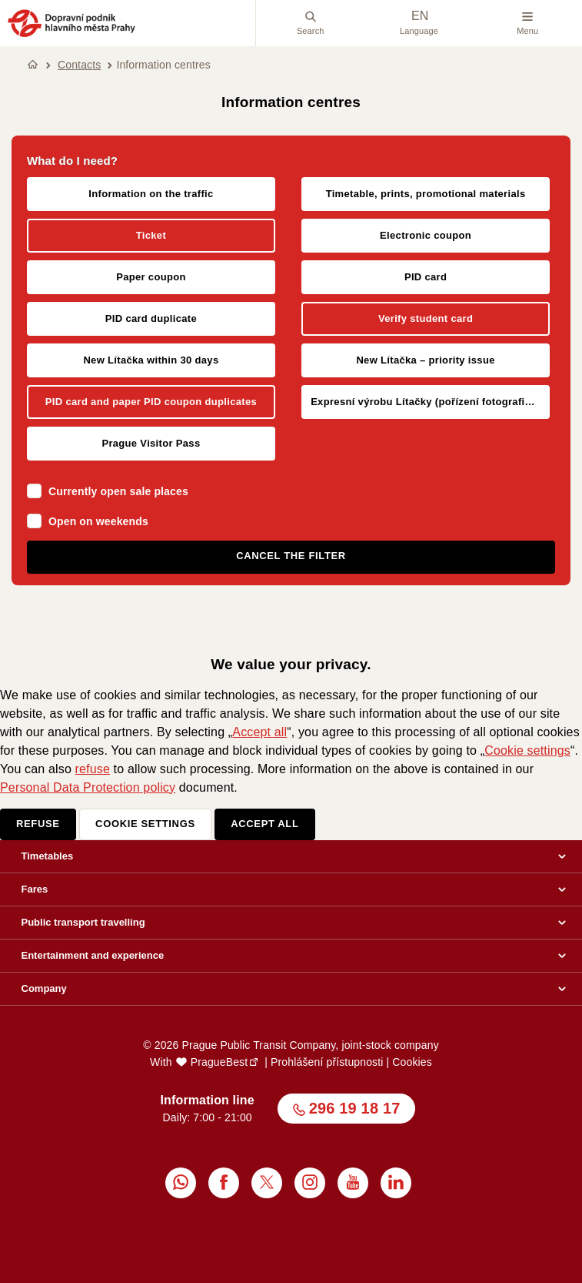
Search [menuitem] (310, 23)
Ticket (151, 235)
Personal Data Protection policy (87, 787)
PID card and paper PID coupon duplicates (151, 401)
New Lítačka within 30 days (150, 360)
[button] (71, 34)
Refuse (38, 823)
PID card (425, 277)
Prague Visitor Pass (150, 443)
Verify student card (425, 318)
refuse (92, 768)
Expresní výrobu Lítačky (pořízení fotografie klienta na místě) (430, 401)
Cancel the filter (291, 555)
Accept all (259, 732)
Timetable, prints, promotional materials (426, 193)
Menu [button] (527, 23)
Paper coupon (151, 277)
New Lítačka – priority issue (425, 360)
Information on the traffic (150, 193)
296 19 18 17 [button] (355, 1108)
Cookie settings (527, 750)
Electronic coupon (425, 235)
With (199, 1062)
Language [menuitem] (419, 22)
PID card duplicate (151, 318)
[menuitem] (180, 1182)
